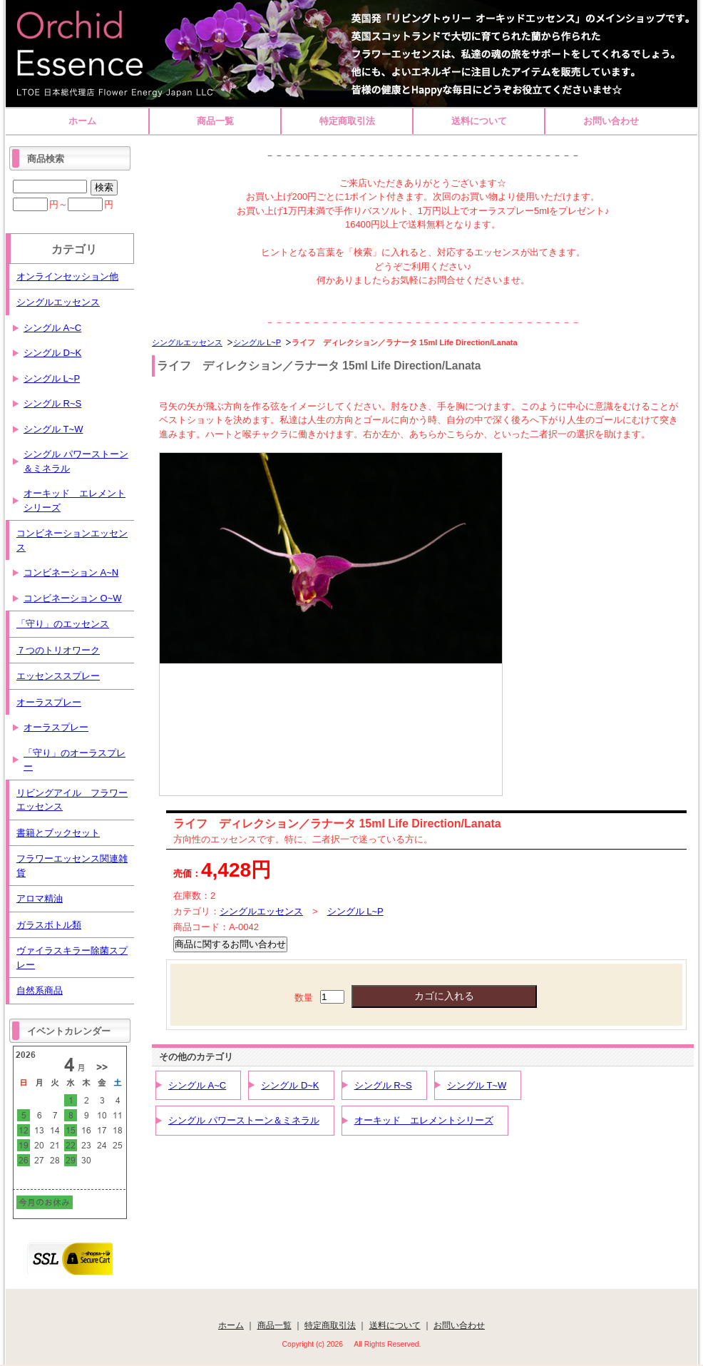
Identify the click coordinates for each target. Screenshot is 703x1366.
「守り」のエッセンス (62, 623)
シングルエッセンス (187, 342)
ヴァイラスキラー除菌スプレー (72, 957)
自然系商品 (39, 990)
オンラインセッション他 (67, 276)
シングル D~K (290, 1085)
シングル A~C (197, 1085)
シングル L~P (257, 342)
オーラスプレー (48, 702)
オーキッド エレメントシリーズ (423, 1120)
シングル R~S (383, 1085)
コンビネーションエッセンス (72, 540)
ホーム (82, 121)
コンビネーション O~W (73, 598)
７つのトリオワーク (58, 650)
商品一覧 (215, 121)
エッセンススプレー (58, 676)
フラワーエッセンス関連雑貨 (72, 865)
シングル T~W (476, 1085)
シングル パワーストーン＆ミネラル (243, 1120)
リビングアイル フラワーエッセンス (72, 800)
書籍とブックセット (58, 832)
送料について (479, 121)
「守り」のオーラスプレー (74, 760)
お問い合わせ (611, 121)
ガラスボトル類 (48, 924)
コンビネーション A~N (71, 572)
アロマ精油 (39, 898)
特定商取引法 (347, 121)
